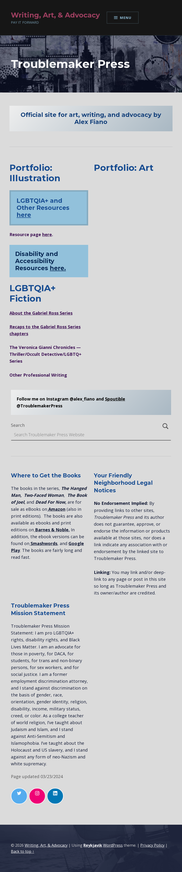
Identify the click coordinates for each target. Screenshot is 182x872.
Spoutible (115, 399)
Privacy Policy (152, 845)
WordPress (113, 845)
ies (70, 313)
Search (18, 425)
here (24, 214)
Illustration (34, 178)
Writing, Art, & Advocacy (46, 845)
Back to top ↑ (22, 851)
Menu (125, 17)
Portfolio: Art (124, 167)
